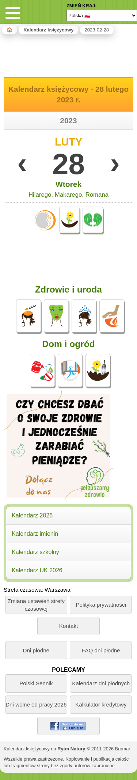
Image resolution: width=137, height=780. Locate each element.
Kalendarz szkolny (35, 552)
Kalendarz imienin (35, 534)
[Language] (101, 15)
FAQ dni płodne (101, 650)
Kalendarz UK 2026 (37, 570)
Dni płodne (36, 650)
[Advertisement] (68, 54)
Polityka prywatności (101, 605)
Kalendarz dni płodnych (101, 683)
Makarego (68, 194)
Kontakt (68, 626)
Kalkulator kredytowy (100, 704)
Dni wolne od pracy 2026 (35, 704)
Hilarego (40, 194)
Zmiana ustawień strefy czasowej (36, 605)
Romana (97, 194)
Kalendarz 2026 (32, 515)
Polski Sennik (36, 683)
